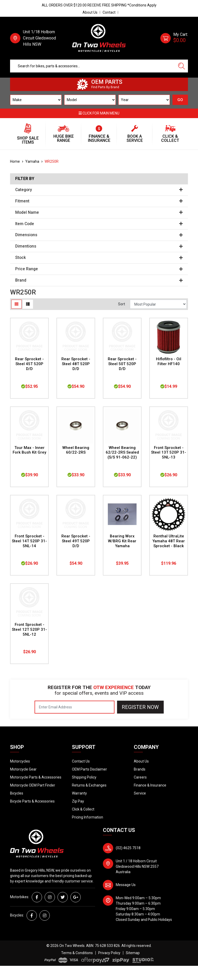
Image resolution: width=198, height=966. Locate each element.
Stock (99, 257)
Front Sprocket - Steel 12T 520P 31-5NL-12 (29, 629)
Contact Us (81, 761)
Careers (140, 777)
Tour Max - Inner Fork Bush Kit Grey (29, 450)
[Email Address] (74, 707)
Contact (109, 12)
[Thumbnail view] (16, 304)
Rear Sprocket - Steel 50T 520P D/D (122, 364)
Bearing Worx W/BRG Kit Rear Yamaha (122, 541)
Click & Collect (83, 809)
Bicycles (16, 793)
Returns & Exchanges (89, 785)
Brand (99, 280)
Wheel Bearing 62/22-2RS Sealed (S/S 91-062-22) (122, 452)
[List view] (28, 304)
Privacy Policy (109, 953)
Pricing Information (87, 817)
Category (99, 189)
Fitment (99, 201)
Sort (121, 304)
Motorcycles (20, 761)
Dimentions (99, 246)
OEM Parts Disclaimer (89, 769)
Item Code (99, 224)
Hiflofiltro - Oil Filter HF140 (168, 361)
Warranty (79, 793)
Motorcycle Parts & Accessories (35, 777)
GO (180, 99)
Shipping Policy (84, 777)
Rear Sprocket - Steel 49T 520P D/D (75, 541)
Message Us (126, 885)
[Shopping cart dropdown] (174, 38)
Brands (139, 769)
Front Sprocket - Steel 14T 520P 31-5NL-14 (29, 541)
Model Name (99, 212)
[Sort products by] (158, 304)
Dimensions (99, 235)
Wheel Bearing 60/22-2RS (75, 450)
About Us (89, 12)
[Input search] (92, 66)
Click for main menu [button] (99, 113)
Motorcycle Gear (23, 769)
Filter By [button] (24, 178)
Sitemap (133, 953)
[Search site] (181, 66)
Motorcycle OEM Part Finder (32, 785)
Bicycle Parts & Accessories (32, 801)
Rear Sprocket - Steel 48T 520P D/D (75, 364)
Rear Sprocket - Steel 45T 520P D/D (29, 364)
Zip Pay (78, 801)
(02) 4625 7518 (128, 848)
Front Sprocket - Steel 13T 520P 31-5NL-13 (168, 452)
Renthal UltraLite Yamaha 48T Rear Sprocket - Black (168, 541)
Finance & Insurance (150, 785)
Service (140, 793)
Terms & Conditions (77, 953)
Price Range (99, 269)
